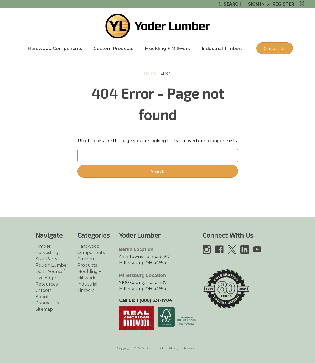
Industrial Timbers (222, 48)
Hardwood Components (55, 48)
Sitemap (44, 309)
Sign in (256, 4)
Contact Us (275, 48)
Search (229, 4)
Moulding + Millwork (167, 48)
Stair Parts (46, 258)
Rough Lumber (51, 265)
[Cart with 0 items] (302, 3)
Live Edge (45, 277)
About (42, 296)
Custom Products (114, 48)
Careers (43, 290)
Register (283, 4)
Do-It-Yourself (50, 271)
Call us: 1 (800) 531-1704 (145, 300)
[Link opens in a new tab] (136, 317)
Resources (46, 284)
